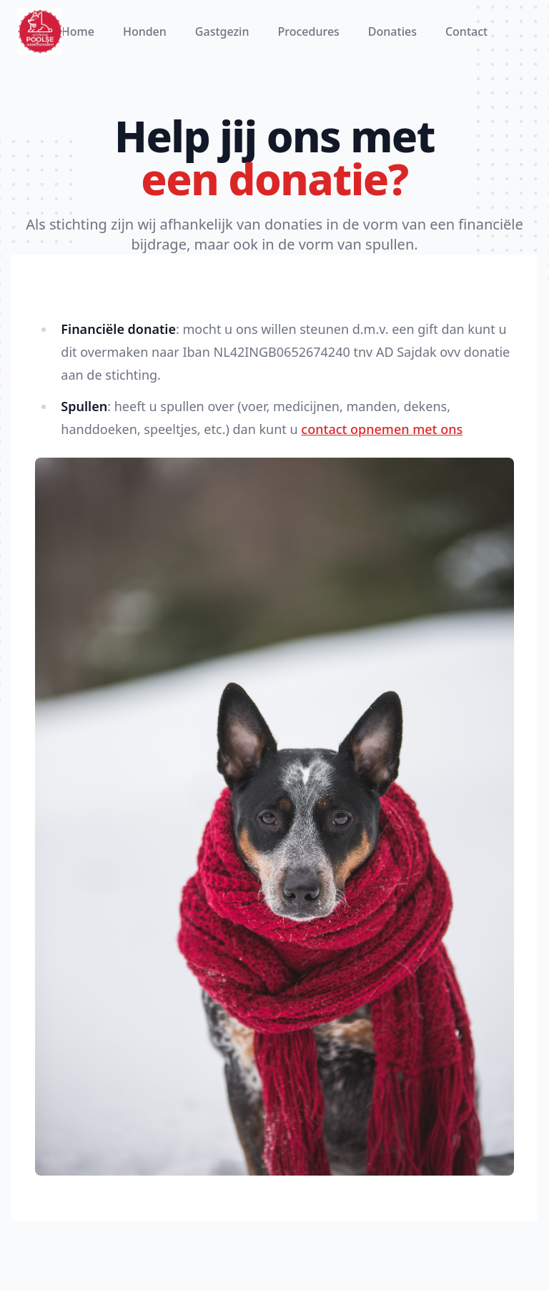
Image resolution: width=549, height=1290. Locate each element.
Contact (466, 31)
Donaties (392, 31)
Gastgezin (222, 31)
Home (77, 31)
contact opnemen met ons (382, 429)
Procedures (308, 31)
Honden (145, 31)
